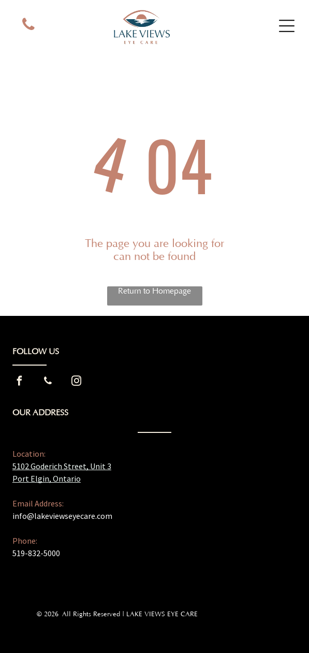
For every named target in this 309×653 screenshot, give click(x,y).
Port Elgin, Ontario (46, 478)
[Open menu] (287, 26)
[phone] (28, 26)
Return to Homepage (154, 291)
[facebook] (19, 382)
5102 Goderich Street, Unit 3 (61, 466)
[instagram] (76, 382)
